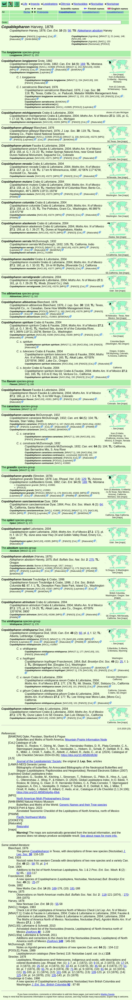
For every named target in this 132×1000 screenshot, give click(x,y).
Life (25, 3)
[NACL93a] (59, 335)
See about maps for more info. (98, 835)
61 (43, 969)
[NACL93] (76, 39)
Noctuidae (97, 3)
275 (91, 559)
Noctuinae (113, 3)
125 (18, 975)
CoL (50, 36)
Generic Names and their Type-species (83, 804)
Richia (27, 12)
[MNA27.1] (104, 36)
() (90, 12)
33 (67, 966)
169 (82, 64)
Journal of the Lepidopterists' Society (38, 761)
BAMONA (76, 69)
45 (96, 966)
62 (18, 872)
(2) (81, 504)
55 (57, 903)
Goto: (61, 22)
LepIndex (41, 36)
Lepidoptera (50, 3)
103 (29, 872)
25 (121, 661)
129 (83, 479)
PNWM (13, 197)
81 (102, 969)
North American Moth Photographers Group (43, 798)
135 (54, 975)
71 (71, 969)
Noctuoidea (80, 3)
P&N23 (31, 36)
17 (122, 962)
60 (80, 633)
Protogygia (42, 12)
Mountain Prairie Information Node (86, 739)
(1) (100, 661)
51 (125, 966)
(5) (77, 418)
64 (101, 504)
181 (72, 888)
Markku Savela (107, 994)
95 (24, 972)
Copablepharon (67, 12)
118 (104, 894)
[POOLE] (105, 44)
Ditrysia (65, 3)
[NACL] (101, 41)
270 (126, 894)
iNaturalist (15, 39)
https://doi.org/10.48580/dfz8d (79, 755)
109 (93, 972)
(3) (56, 30)
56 (69, 30)
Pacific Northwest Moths (31, 817)
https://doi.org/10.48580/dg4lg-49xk (38, 792)
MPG (12, 69)
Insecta (35, 3)
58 (33, 863)
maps (120, 74)
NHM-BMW (31, 39)
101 (58, 972)
